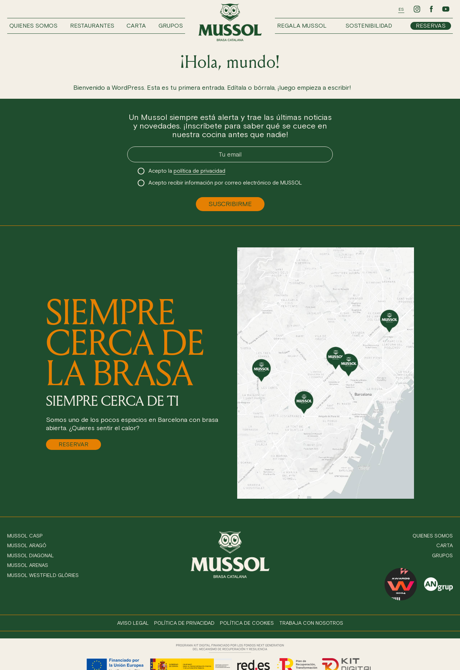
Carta (136, 25)
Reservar (73, 444)
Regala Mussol (302, 25)
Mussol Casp (25, 536)
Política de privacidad (184, 623)
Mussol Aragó (26, 546)
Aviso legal (133, 623)
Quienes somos (33, 25)
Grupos (170, 25)
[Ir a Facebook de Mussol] (431, 9)
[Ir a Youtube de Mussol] (445, 9)
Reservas (431, 25)
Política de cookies (247, 623)
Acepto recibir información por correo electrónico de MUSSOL (225, 183)
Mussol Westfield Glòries (43, 575)
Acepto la (186, 171)
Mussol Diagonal (30, 556)
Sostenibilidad (368, 25)
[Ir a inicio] (230, 22)
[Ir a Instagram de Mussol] (416, 9)
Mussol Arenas (27, 565)
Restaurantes (92, 25)
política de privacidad (199, 171)
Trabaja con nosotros (311, 623)
